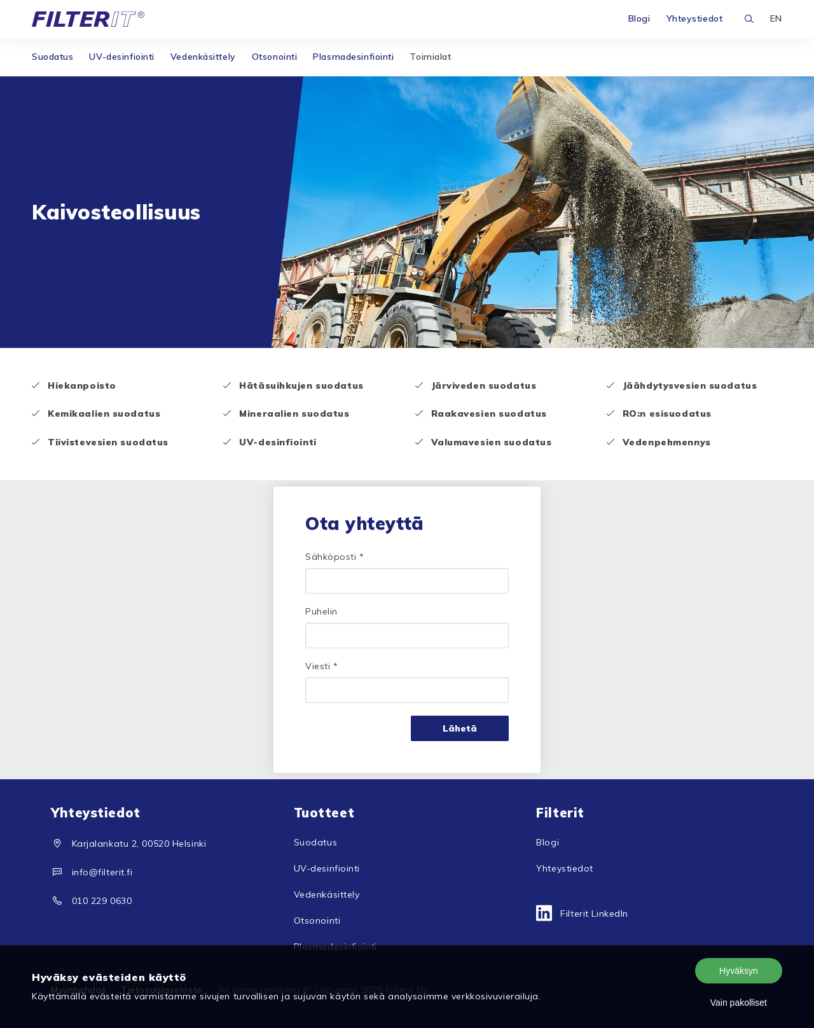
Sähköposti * (334, 557)
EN (776, 18)
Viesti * (321, 666)
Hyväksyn (738, 971)
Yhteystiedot (694, 18)
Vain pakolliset (738, 1002)
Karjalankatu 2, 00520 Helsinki (139, 843)
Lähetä (460, 728)
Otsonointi (275, 56)
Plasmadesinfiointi (353, 56)
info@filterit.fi (102, 872)
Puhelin (321, 611)
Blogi (639, 18)
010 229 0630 (102, 900)
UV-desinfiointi (121, 56)
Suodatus (52, 56)
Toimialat (430, 56)
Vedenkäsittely (203, 56)
